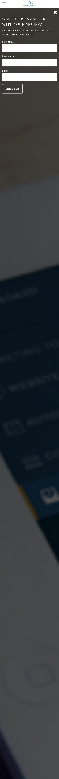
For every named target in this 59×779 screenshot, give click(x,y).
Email (5, 70)
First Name (8, 42)
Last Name (8, 56)
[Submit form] (12, 89)
